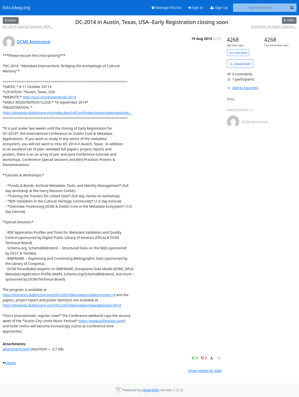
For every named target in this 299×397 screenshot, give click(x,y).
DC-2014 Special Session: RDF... (28, 26)
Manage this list (166, 7)
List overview (238, 53)
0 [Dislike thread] (204, 357)
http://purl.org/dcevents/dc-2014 (49, 97)
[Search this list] (260, 7)
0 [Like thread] (195, 357)
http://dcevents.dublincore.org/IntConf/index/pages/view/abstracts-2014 (62, 305)
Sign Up (219, 7)
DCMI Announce (33, 42)
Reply (9, 363)
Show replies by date (205, 370)
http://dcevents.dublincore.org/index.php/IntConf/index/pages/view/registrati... (67, 112)
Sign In (195, 7)
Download (240, 63)
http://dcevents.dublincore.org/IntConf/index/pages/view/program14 (59, 294)
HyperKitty (150, 390)
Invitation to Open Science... (274, 26)
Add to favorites (242, 87)
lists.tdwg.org (16, 8)
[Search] (292, 7)
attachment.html (16, 349)
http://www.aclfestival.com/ (102, 320)
